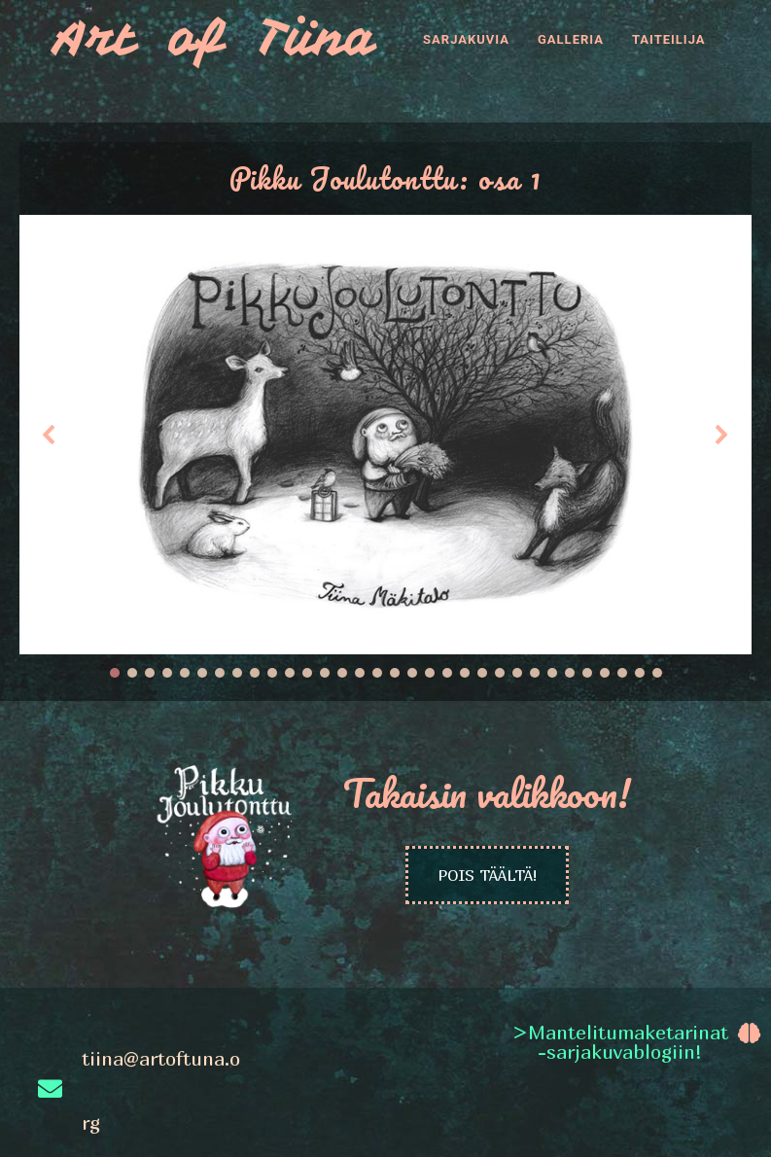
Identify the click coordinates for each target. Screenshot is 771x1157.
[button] (49, 434)
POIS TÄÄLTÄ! (487, 875)
